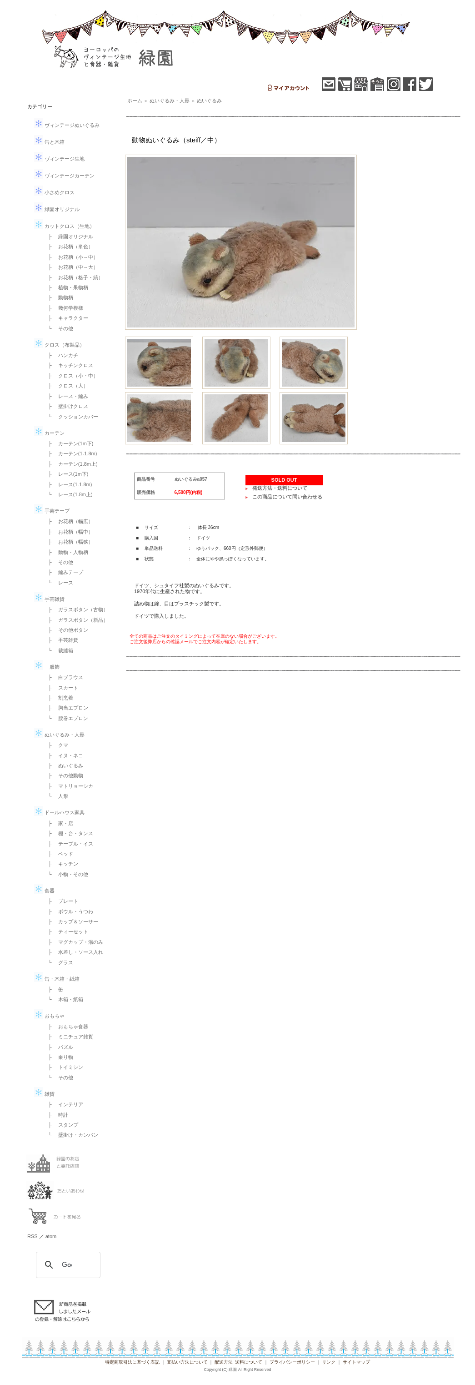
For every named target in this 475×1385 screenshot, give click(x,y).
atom (50, 1236)
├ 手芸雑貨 (60, 640)
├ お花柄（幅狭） (68, 541)
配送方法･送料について (238, 1362)
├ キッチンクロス (68, 365)
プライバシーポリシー (292, 1362)
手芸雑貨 (49, 599)
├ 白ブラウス (63, 677)
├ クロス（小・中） (70, 375)
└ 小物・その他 (65, 874)
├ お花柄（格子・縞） (73, 277)
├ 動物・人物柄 (65, 552)
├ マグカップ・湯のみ (73, 942)
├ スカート (60, 687)
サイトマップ (356, 1362)
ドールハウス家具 (59, 812)
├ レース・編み (65, 396)
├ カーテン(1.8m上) (70, 464)
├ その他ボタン (65, 630)
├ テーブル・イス (68, 843)
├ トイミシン (63, 1067)
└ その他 (58, 328)
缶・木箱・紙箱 (57, 979)
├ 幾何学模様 (63, 308)
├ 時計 (55, 1115)
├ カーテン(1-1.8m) (70, 453)
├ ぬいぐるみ (63, 765)
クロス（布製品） (59, 345)
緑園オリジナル (57, 209)
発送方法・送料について (279, 488)
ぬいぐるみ (209, 100)
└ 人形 (55, 796)
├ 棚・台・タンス (68, 833)
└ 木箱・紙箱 (63, 999)
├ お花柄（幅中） (68, 531)
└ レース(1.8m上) (68, 494)
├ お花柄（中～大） (70, 267)
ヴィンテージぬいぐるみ (67, 125)
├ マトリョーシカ (68, 786)
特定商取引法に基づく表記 (132, 1362)
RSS (32, 1236)
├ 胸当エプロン (65, 707)
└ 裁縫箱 (58, 650)
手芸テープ (52, 511)
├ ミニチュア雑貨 (68, 1036)
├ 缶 (53, 989)
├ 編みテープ (63, 572)
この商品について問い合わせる (287, 496)
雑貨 (44, 1094)
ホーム (134, 100)
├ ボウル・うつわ (68, 911)
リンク (328, 1362)
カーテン (49, 433)
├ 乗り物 (58, 1057)
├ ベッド (58, 853)
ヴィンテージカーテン (64, 175)
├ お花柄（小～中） (70, 257)
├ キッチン (60, 863)
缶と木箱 (49, 142)
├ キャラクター (65, 318)
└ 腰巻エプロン (65, 718)
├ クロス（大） (65, 385)
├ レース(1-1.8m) (67, 484)
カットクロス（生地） (64, 226)
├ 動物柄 (58, 297)
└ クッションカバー (70, 416)
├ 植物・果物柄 (65, 287)
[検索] (67, 1264)
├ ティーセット (65, 931)
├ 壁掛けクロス (65, 406)
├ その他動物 (63, 775)
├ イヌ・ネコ (63, 755)
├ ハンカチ (60, 355)
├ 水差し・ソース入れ (73, 952)
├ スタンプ (60, 1125)
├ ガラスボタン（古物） (75, 609)
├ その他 (58, 562)
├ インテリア (63, 1104)
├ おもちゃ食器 (65, 1026)
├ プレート (60, 901)
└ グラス (58, 962)
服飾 (47, 667)
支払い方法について (187, 1362)
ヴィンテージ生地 (59, 158)
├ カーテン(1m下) (68, 443)
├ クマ (55, 745)
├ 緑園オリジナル (68, 236)
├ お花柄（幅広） (68, 521)
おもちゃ (49, 1015)
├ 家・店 (58, 823)
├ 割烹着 (58, 697)
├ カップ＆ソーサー (70, 921)
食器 (44, 890)
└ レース (58, 582)
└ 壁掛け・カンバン (70, 1135)
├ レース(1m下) (65, 474)
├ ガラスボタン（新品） (75, 620)
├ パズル (58, 1047)
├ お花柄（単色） (68, 246)
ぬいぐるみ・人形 (59, 734)
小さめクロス (54, 192)
